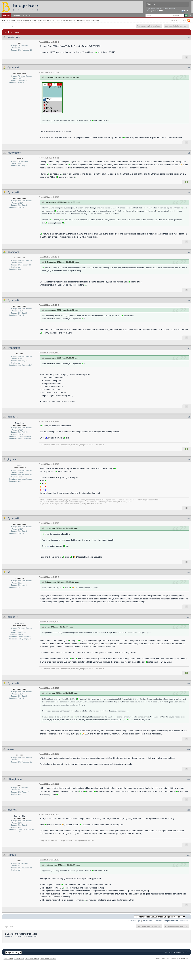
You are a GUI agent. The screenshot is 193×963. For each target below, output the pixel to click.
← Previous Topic (134, 921)
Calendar (27, 15)
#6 (189, 300)
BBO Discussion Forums (12, 20)
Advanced (190, 15)
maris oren (14, 37)
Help (184, 11)
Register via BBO (156, 10)
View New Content (178, 20)
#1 (189, 37)
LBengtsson (15, 779)
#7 (189, 348)
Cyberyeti (13, 67)
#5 (189, 252)
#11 (188, 572)
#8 (189, 417)
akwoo (11, 749)
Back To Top (8, 958)
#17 (188, 855)
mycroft (12, 809)
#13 (188, 683)
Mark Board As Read (48, 958)
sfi (9, 572)
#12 (188, 617)
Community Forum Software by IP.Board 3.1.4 (172, 958)
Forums (6, 15)
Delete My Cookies (32, 958)
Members (16, 15)
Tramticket (14, 348)
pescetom (13, 252)
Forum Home (19, 958)
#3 (189, 153)
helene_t (12, 416)
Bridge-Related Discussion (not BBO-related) (42, 20)
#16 (188, 810)
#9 (189, 459)
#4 (189, 192)
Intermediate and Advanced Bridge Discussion (81, 20)
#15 (188, 779)
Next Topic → (185, 921)
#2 (189, 68)
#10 (188, 518)
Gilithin (12, 855)
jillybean (12, 459)
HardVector (14, 152)
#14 (188, 749)
